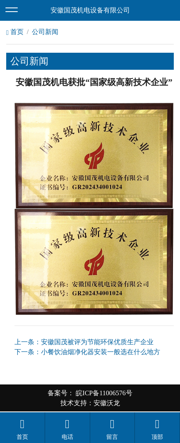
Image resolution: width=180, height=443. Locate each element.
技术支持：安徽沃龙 (90, 402)
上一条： (84, 341)
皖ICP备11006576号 (103, 392)
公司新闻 (45, 31)
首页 (15, 31)
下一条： (87, 351)
